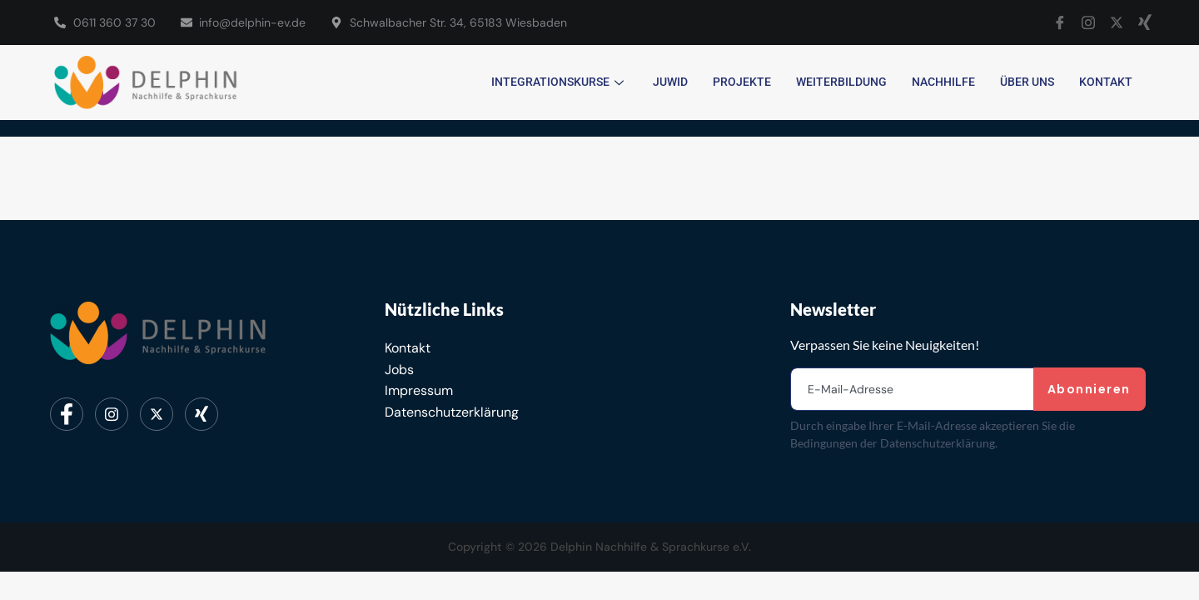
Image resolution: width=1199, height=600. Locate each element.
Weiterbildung (841, 81)
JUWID (670, 81)
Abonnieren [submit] (1089, 389)
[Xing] (1144, 22)
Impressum (419, 390)
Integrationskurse (559, 81)
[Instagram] (1088, 22)
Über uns (1027, 81)
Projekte (742, 81)
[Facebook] (1059, 22)
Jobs (399, 369)
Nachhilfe (943, 81)
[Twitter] (156, 414)
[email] (912, 389)
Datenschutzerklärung (452, 412)
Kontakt (1105, 81)
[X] (1116, 22)
